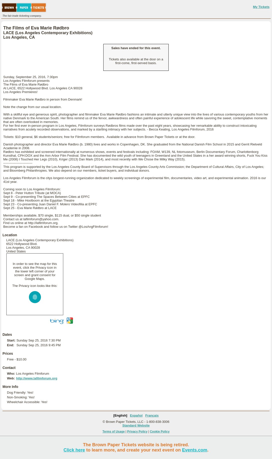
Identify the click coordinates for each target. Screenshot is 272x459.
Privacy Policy (137, 431)
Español (136, 415)
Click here (74, 450)
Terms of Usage (114, 431)
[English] (120, 415)
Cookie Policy (160, 431)
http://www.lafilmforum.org (36, 378)
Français (151, 415)
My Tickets (261, 7)
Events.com (194, 450)
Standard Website (136, 425)
